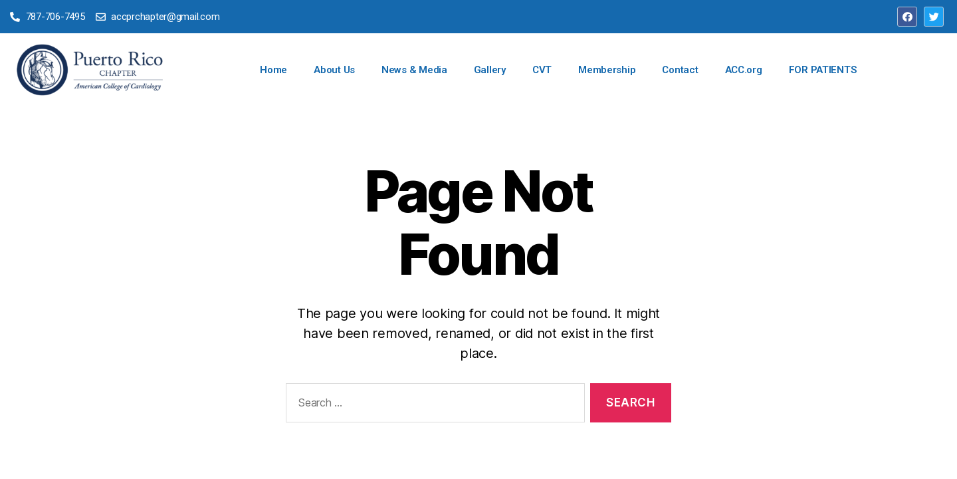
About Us (334, 70)
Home (273, 70)
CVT (542, 70)
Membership (606, 70)
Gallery (490, 70)
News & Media (414, 70)
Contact (680, 70)
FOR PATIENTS (823, 70)
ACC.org (743, 70)
